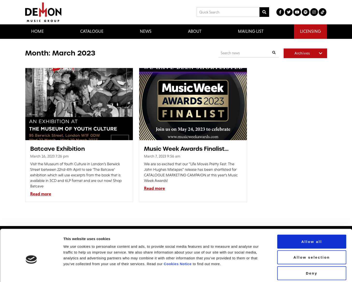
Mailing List (251, 31)
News (145, 31)
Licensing (310, 31)
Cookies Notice (178, 241)
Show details (299, 272)
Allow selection (311, 235)
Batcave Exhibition (57, 148)
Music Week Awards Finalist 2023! (173, 148)
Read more (40, 194)
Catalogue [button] (91, 31)
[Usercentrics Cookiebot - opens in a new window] (31, 272)
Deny (311, 250)
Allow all (311, 219)
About (194, 31)
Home (37, 31)
